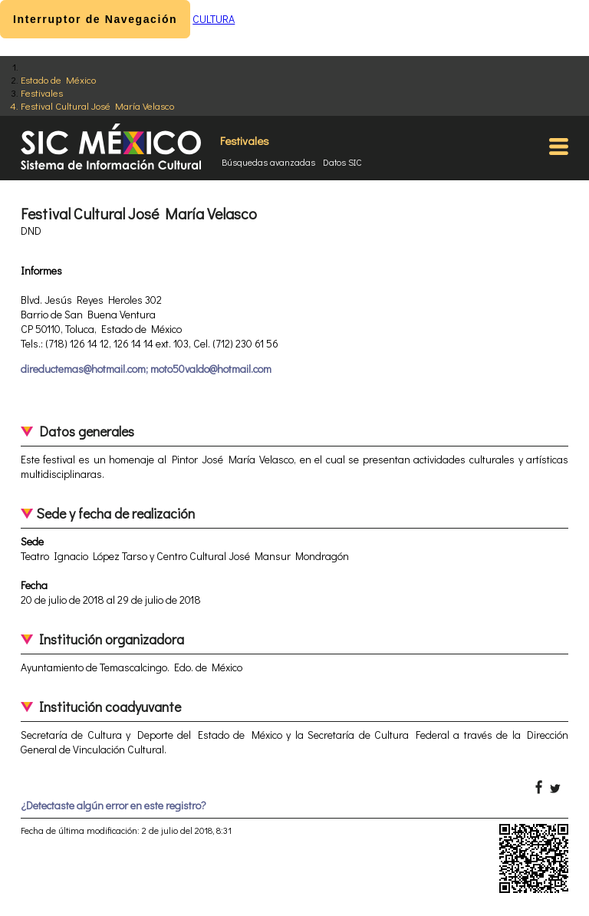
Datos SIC (342, 162)
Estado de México (58, 79)
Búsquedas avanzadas (268, 162)
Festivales (42, 92)
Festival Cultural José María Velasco (97, 105)
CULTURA (213, 19)
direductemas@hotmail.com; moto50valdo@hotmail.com (146, 368)
